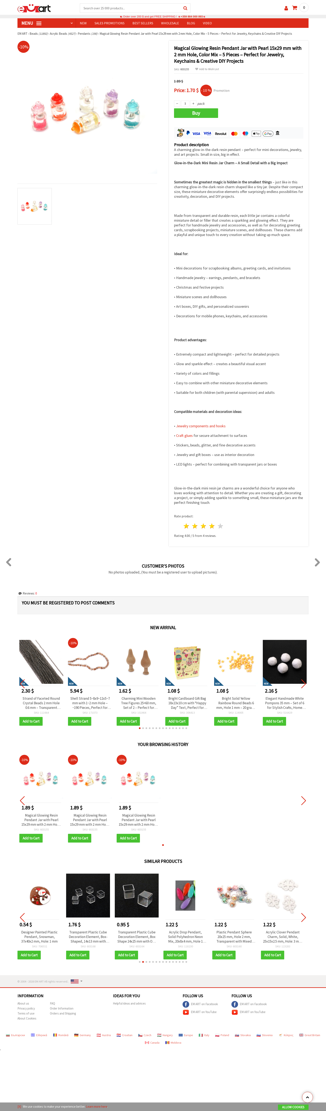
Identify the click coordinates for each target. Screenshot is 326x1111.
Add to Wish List (207, 69)
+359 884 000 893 (192, 16)
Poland (222, 1035)
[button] (140, 728)
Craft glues (184, 435)
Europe (186, 1035)
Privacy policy (26, 1008)
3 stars (203, 526)
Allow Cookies (293, 1107)
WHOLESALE (170, 23)
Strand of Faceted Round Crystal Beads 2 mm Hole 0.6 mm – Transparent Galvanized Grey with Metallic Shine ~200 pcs (41, 703)
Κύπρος (285, 1035)
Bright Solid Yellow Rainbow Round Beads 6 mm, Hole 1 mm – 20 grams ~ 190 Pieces (236, 703)
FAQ (52, 1003)
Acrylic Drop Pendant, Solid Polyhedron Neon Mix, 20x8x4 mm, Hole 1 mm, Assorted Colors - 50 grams (187, 937)
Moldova (173, 1043)
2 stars (195, 526)
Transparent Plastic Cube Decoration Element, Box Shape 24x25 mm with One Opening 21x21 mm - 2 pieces (138, 937)
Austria (104, 1035)
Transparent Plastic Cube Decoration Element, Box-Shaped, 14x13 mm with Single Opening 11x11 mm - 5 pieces (90, 937)
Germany (82, 1035)
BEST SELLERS (142, 23)
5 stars (220, 526)
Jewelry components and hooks (201, 426)
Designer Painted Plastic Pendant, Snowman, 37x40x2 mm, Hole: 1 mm (41, 937)
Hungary (165, 1035)
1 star (186, 526)
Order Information (61, 1008)
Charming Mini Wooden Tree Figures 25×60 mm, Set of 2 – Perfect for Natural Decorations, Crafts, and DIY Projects (138, 703)
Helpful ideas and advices (129, 1003)
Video (207, 23)
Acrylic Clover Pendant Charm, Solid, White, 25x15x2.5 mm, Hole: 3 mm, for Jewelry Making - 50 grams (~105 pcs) (285, 937)
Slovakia (243, 1035)
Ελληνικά (39, 1035)
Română (60, 1035)
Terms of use (26, 1013)
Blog (191, 23)
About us (23, 1003)
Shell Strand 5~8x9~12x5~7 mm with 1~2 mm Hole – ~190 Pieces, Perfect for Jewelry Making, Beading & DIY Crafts (90, 703)
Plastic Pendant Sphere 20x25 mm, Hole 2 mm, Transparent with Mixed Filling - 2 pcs (236, 937)
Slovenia (265, 1035)
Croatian (124, 1035)
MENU (31, 23)
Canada (152, 1043)
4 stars (212, 526)
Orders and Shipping (63, 1013)
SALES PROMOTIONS (110, 23)
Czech (144, 1035)
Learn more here (96, 1107)
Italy (204, 1035)
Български (15, 1035)
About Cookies (26, 1018)
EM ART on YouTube (200, 1012)
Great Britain (309, 1035)
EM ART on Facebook (200, 1004)
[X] (19, 1107)
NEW (83, 23)
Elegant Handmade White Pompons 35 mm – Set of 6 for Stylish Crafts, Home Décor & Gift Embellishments (284, 703)
